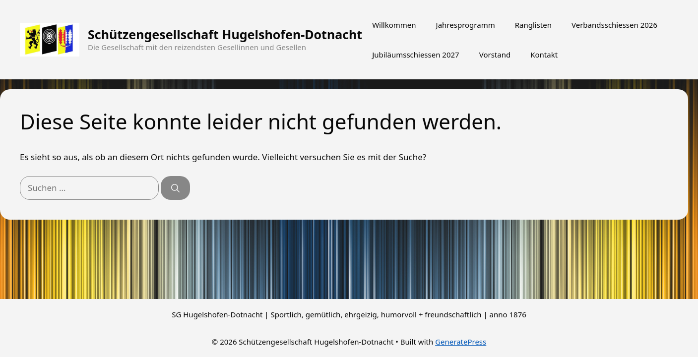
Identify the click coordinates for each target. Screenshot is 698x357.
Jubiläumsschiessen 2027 (415, 55)
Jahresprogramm (465, 25)
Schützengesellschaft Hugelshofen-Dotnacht (225, 34)
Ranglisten (533, 25)
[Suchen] (175, 188)
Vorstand (494, 55)
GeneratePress (460, 342)
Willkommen (394, 25)
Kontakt (544, 55)
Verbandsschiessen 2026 (614, 25)
